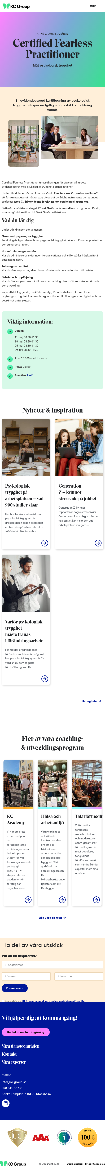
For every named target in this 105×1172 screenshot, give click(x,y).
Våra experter (14, 1062)
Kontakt (9, 1054)
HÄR (30, 375)
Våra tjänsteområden (21, 1046)
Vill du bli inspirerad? (19, 956)
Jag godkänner (45, 1001)
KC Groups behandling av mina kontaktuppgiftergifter (54, 1001)
